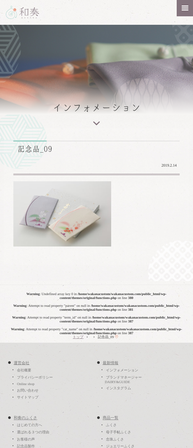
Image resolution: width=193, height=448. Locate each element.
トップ (78, 337)
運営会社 (21, 363)
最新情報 (110, 363)
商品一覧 (110, 418)
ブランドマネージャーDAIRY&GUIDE (123, 379)
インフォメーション (122, 370)
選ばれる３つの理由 (33, 432)
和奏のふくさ (25, 418)
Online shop (26, 384)
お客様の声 (26, 439)
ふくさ (111, 425)
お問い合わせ (27, 390)
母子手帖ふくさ (118, 432)
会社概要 (24, 370)
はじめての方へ (29, 425)
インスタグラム (118, 388)
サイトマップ (27, 397)
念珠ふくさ (115, 439)
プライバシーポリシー (35, 377)
